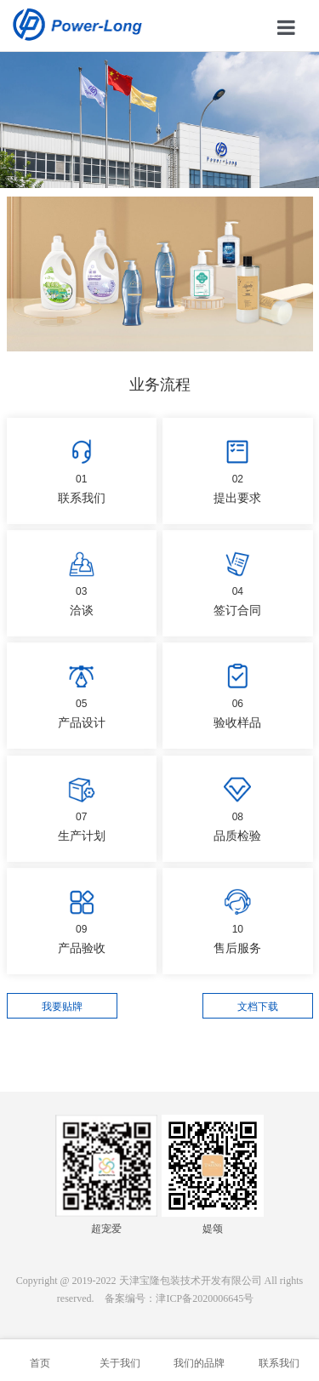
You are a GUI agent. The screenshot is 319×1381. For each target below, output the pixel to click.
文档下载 (257, 1007)
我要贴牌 (62, 1007)
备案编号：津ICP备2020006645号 (179, 1298)
